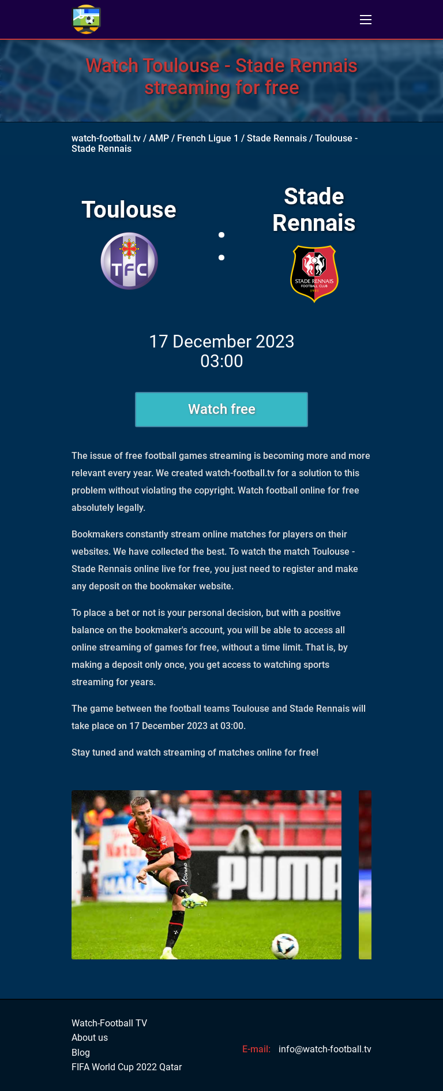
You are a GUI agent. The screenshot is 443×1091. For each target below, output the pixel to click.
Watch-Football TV (109, 1023)
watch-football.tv (106, 138)
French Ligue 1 (208, 138)
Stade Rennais (277, 138)
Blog (81, 1053)
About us (90, 1038)
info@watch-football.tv (325, 1049)
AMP (159, 138)
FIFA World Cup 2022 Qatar (127, 1067)
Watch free (222, 409)
